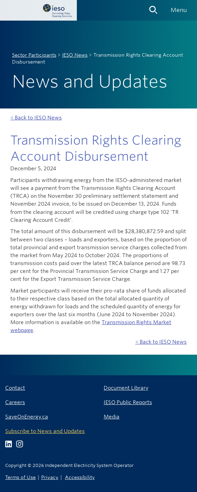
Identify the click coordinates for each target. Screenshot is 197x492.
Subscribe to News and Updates (45, 431)
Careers (15, 402)
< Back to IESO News (36, 117)
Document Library (126, 388)
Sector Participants (34, 55)
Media (111, 416)
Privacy (49, 477)
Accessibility (80, 477)
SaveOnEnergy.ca (26, 416)
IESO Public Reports (128, 402)
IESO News (75, 55)
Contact (15, 388)
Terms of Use (20, 477)
